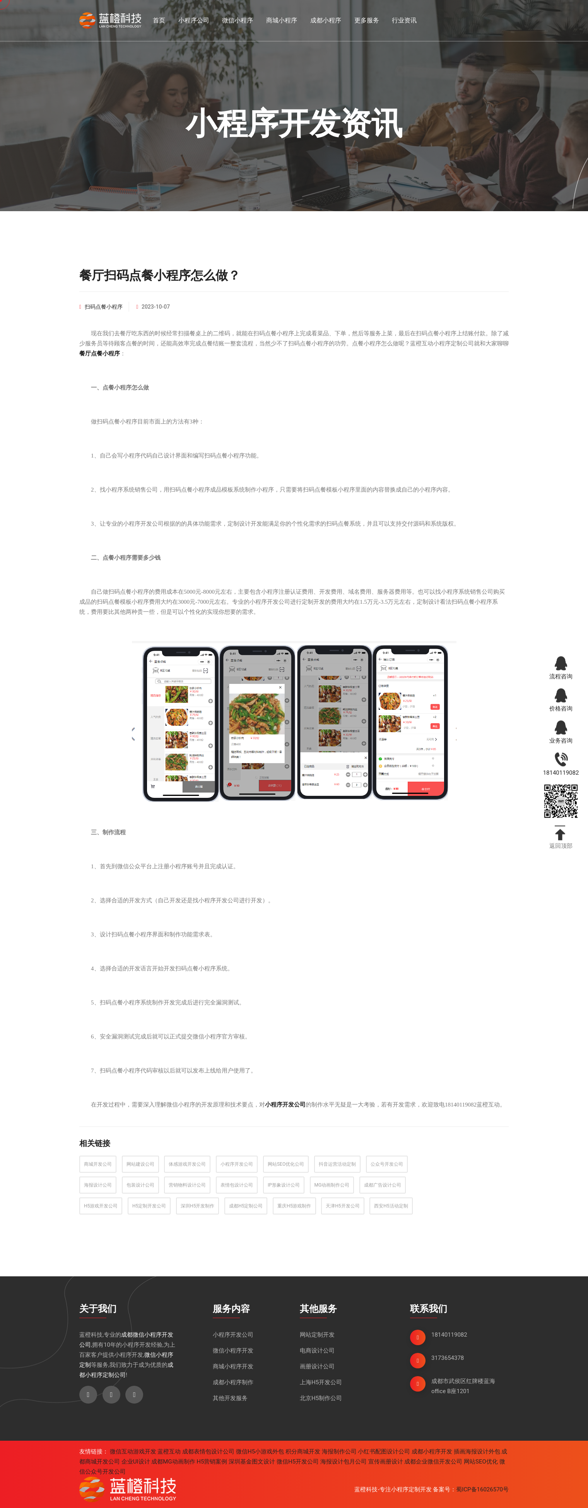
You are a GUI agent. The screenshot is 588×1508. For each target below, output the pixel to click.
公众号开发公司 (387, 1164)
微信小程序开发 (233, 1350)
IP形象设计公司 (284, 1185)
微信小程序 (237, 20)
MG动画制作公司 (332, 1185)
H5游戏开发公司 (101, 1206)
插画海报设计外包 (477, 1451)
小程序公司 (193, 20)
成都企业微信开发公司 (433, 1461)
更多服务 (366, 20)
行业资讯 (404, 20)
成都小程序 (325, 20)
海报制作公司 (339, 1451)
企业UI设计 (135, 1461)
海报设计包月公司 (343, 1461)
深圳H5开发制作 (197, 1206)
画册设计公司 (317, 1366)
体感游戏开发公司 (187, 1164)
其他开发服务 (230, 1398)
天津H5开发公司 (342, 1206)
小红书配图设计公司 (384, 1451)
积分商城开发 (302, 1451)
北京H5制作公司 (321, 1398)
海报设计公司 (98, 1185)
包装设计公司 (140, 1185)
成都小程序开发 (432, 1451)
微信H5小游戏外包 (260, 1451)
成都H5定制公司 (246, 1206)
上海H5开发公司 (321, 1382)
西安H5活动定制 (391, 1206)
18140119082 (449, 1334)
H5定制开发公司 (149, 1206)
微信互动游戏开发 (133, 1451)
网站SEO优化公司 (286, 1164)
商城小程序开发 (233, 1366)
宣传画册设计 (385, 1461)
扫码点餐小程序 (104, 307)
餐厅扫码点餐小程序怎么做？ (159, 275)
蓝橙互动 (169, 1451)
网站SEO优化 (481, 1461)
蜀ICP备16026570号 (482, 1489)
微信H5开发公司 (298, 1461)
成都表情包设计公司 (208, 1451)
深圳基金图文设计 (252, 1461)
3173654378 (447, 1357)
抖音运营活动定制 (337, 1164)
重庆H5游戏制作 (294, 1206)
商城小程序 (281, 20)
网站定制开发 (317, 1334)
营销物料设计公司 (187, 1185)
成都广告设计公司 (382, 1185)
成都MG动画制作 (173, 1461)
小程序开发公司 (236, 1164)
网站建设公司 (140, 1164)
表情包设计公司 (236, 1185)
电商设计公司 (317, 1350)
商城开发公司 (98, 1164)
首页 (159, 20)
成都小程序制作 (233, 1382)
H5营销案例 (212, 1461)
